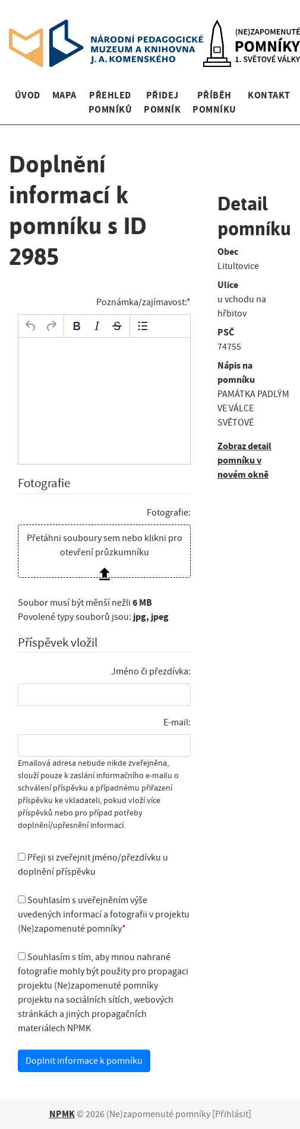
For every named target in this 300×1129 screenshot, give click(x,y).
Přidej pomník (162, 102)
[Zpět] (31, 326)
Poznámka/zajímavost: (141, 302)
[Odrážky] (142, 326)
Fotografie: (169, 513)
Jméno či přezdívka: (151, 671)
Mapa (64, 95)
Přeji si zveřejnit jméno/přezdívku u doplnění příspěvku (93, 865)
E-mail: (177, 722)
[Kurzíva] (97, 326)
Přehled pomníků (110, 102)
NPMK (62, 1114)
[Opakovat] (51, 326)
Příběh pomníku (214, 102)
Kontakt (269, 95)
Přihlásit (231, 1114)
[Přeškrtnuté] (117, 326)
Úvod (27, 95)
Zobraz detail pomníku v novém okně (244, 460)
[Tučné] (77, 326)
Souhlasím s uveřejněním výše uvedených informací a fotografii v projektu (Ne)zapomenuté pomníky (104, 914)
